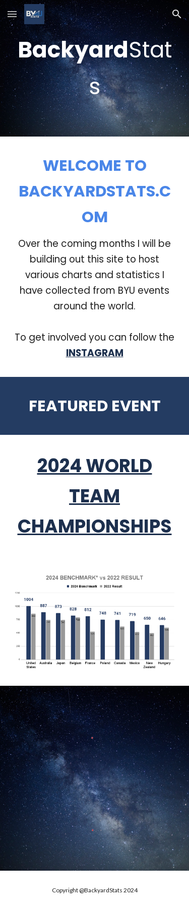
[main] (95, 68)
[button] (12, 14)
